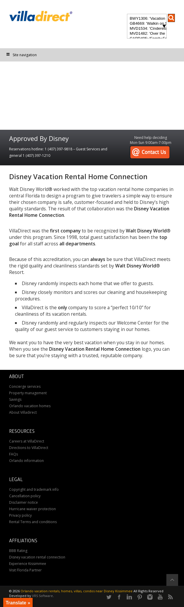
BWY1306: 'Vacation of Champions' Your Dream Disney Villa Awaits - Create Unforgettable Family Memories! (146, 18)
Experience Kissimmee (27, 563)
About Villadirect (23, 412)
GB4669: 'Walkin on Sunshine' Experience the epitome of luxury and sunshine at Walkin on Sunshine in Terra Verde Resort (146, 23)
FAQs (13, 454)
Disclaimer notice (23, 502)
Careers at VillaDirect (26, 441)
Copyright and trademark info (34, 489)
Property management (28, 392)
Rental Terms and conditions (33, 521)
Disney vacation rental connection (37, 557)
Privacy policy (20, 515)
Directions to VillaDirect (28, 447)
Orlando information (26, 460)
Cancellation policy (25, 495)
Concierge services (25, 386)
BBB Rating (18, 550)
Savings (15, 399)
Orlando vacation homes (30, 405)
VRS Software (42, 595)
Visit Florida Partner (25, 570)
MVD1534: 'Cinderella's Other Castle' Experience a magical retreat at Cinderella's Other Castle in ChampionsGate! (146, 28)
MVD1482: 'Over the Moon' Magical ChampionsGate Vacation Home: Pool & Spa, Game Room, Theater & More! (146, 33)
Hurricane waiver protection (32, 508)
